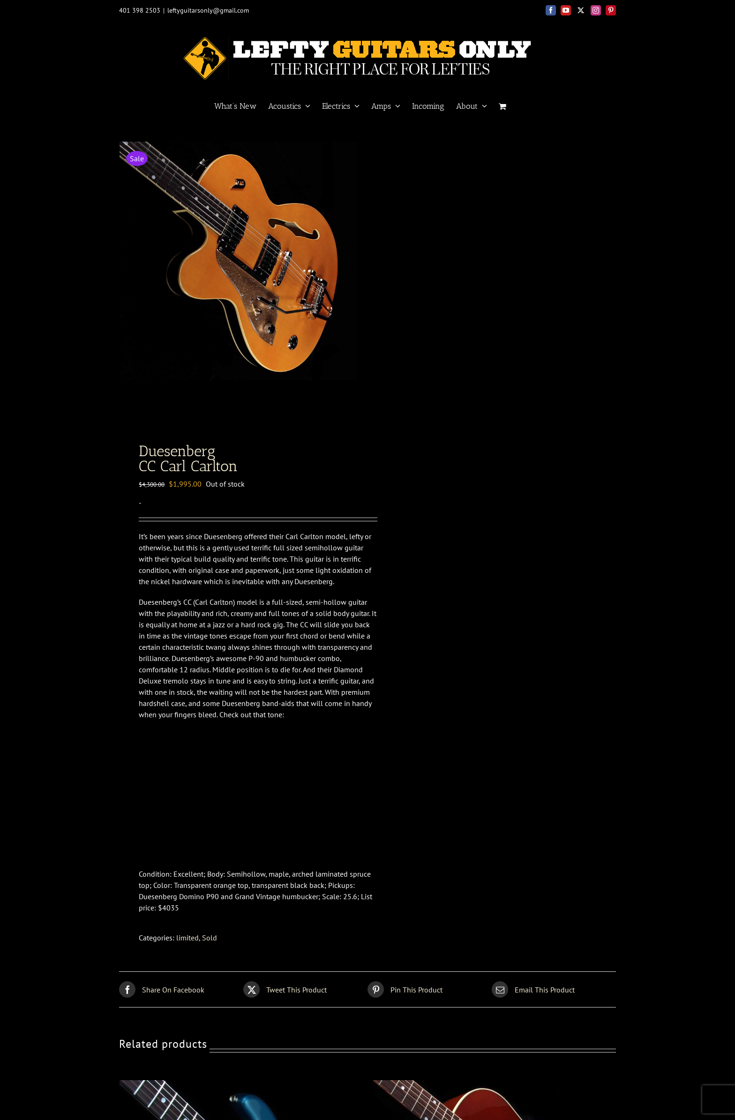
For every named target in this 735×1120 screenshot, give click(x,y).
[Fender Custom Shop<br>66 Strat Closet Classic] (237, 1088)
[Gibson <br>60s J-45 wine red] (490, 1088)
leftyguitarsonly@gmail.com (208, 10)
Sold (209, 941)
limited (187, 941)
